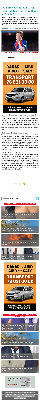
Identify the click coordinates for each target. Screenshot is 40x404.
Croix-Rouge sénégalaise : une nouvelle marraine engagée (17, 369)
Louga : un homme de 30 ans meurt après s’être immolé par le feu (19, 243)
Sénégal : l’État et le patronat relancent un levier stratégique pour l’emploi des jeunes (17, 257)
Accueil (3, 4)
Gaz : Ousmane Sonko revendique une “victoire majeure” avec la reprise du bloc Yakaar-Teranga (17, 229)
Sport (9, 4)
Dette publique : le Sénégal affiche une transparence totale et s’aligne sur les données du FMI (18, 355)
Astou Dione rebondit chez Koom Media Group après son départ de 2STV (19, 215)
